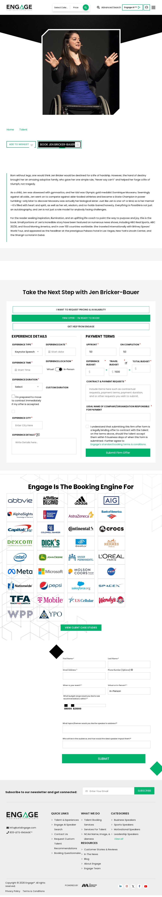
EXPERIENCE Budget (95, 363)
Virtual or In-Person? (117, 689)
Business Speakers (125, 821)
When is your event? (72, 689)
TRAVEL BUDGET (117, 363)
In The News (91, 856)
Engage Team (92, 870)
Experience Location (58, 362)
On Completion (129, 345)
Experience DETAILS (24, 435)
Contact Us (61, 835)
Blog (86, 860)
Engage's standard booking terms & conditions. (118, 445)
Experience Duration (24, 380)
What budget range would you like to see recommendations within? (81, 701)
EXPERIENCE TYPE (21, 345)
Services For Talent (95, 831)
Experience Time (21, 363)
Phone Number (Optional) (120, 673)
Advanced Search (109, 7)
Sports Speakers (123, 826)
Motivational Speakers (127, 831)
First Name (68, 662)
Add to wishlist (24, 144)
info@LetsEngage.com (23, 829)
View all (118, 840)
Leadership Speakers (126, 835)
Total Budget (141, 362)
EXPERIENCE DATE (55, 345)
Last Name (113, 662)
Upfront (91, 345)
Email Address (70, 673)
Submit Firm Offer (118, 453)
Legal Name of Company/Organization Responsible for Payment (118, 409)
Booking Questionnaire (67, 854)
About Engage (92, 865)
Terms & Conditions (34, 892)
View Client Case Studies (81, 630)
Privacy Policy (12, 892)
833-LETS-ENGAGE (21, 834)
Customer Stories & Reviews (101, 851)
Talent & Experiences (66, 821)
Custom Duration (57, 388)
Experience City (21, 418)
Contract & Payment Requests (105, 382)
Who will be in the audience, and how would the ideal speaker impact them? (97, 742)
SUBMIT (86, 760)
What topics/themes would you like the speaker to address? (90, 727)
